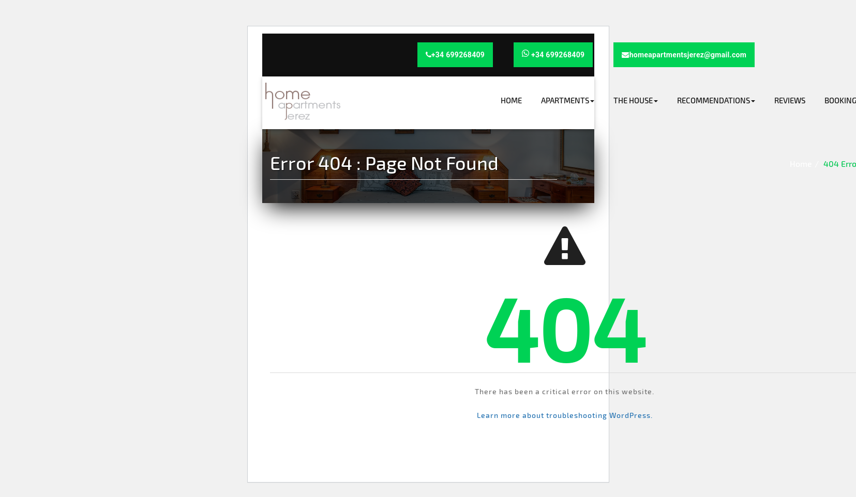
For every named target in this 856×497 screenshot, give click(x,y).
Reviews (789, 100)
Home (511, 100)
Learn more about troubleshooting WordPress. (565, 415)
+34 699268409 (455, 55)
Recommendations (716, 100)
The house (635, 100)
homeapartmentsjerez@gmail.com (684, 55)
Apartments (567, 100)
